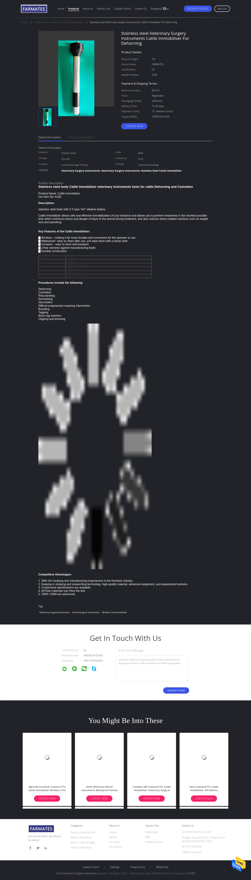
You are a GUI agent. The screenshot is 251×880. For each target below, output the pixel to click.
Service (113, 837)
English (222, 8)
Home (61, 8)
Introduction (116, 846)
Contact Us (141, 8)
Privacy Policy (138, 867)
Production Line (154, 842)
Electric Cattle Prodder (83, 842)
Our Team (114, 842)
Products (73, 8)
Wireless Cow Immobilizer (114, 612)
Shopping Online (159, 8)
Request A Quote (197, 8)
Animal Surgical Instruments (86, 612)
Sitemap (114, 867)
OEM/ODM (151, 832)
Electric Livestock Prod (83, 832)
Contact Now (134, 126)
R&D (147, 837)
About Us (88, 8)
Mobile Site (162, 867)
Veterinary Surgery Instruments (54, 612)
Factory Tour (104, 8)
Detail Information (49, 137)
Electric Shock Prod (81, 837)
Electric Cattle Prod (81, 847)
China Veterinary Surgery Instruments (76, 873)
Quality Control (122, 8)
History (113, 832)
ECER (192, 873)
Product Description (80, 137)
